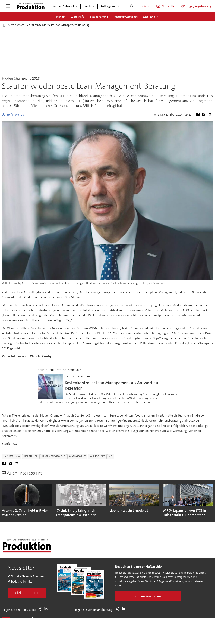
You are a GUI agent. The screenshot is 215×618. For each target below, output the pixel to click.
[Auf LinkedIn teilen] (210, 114)
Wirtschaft (77, 16)
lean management (53, 456)
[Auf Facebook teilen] (198, 114)
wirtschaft (97, 456)
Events (87, 6)
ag (110, 456)
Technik (60, 16)
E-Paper (146, 6)
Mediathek (149, 16)
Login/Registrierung (199, 6)
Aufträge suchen (110, 6)
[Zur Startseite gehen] (31, 6)
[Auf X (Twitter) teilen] (204, 114)
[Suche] (131, 6)
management (77, 456)
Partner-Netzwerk (63, 6)
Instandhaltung (98, 16)
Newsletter (169, 6)
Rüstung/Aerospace (126, 16)
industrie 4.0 (12, 456)
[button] (206, 500)
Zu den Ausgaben (148, 596)
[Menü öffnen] (8, 6)
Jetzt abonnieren (26, 592)
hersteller (31, 456)
